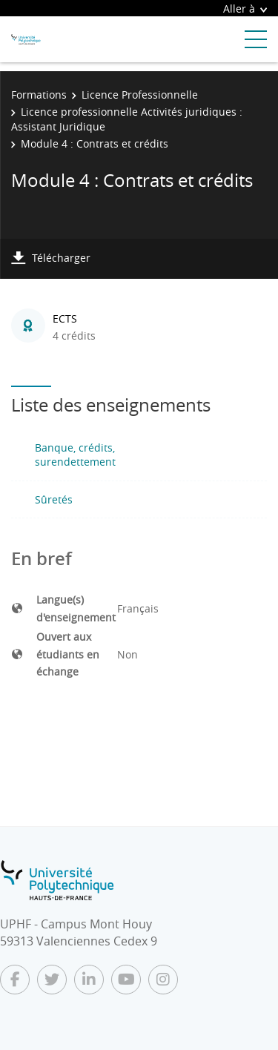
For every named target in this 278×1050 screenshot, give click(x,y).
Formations (39, 95)
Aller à (245, 8)
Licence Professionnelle (140, 95)
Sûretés (54, 499)
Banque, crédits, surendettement (75, 454)
